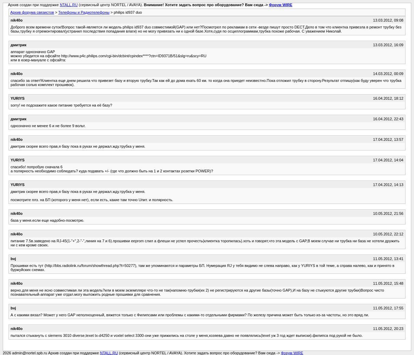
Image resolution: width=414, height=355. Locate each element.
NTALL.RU (69, 5)
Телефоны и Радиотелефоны (83, 12)
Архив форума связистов (32, 12)
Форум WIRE (280, 5)
